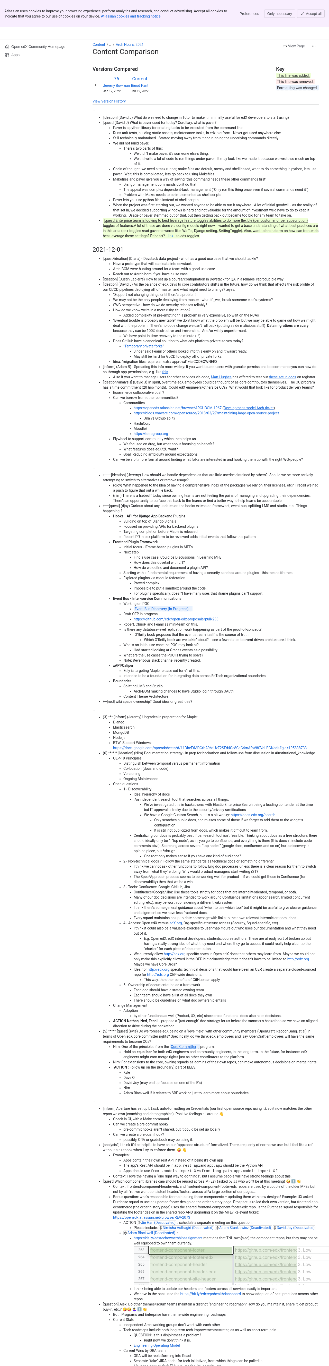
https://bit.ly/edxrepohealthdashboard (210, 1266)
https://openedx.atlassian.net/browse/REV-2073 (151, 1190)
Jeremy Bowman (116, 58)
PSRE (230, 1359)
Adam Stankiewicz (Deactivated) (245, 1200)
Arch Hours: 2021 (130, 17)
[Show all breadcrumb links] (110, 17)
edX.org (175, 896)
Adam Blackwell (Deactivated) (151, 1205)
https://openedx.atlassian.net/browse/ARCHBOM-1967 (178, 381)
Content (99, 17)
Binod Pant (139, 58)
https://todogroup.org (151, 407)
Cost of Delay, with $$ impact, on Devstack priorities (175, 1348)
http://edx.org (175, 927)
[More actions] (314, 19)
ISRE (242, 1359)
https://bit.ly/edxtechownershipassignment (168, 1210)
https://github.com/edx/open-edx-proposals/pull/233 (176, 592)
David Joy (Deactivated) (296, 1200)
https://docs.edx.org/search (253, 788)
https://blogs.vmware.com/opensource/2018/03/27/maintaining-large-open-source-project (206, 386)
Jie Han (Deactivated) (158, 1195)
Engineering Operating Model (157, 1318)
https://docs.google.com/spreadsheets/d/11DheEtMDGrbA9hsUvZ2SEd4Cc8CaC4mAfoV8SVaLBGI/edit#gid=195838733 (210, 721)
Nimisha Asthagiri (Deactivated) (188, 1200)
